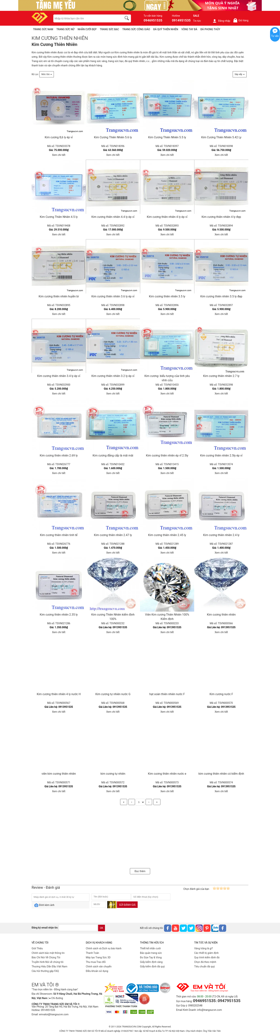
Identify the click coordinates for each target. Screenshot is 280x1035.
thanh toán (38, 65)
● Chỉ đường (56, 998)
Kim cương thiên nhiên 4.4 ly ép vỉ (112, 217)
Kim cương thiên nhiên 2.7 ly (221, 376)
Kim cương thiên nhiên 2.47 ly (113, 535)
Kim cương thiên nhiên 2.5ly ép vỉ (221, 455)
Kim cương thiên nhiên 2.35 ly (59, 614)
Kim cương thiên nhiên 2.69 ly (59, 455)
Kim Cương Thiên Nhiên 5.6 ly (113, 137)
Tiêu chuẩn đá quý (204, 966)
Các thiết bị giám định (206, 952)
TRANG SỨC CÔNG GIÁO (136, 29)
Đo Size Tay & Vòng (151, 957)
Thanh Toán (92, 952)
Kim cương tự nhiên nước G (112, 694)
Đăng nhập (221, 20)
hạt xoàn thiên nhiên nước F (167, 694)
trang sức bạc (116, 61)
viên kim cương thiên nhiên (59, 773)
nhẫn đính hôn (203, 56)
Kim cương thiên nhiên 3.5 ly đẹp (221, 296)
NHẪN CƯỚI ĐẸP (87, 29)
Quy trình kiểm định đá (206, 957)
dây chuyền (228, 56)
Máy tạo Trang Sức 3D (98, 957)
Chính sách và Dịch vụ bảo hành (103, 948)
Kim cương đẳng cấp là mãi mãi (112, 455)
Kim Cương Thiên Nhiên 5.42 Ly (221, 137)
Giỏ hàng (240, 20)
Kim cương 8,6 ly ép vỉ (59, 137)
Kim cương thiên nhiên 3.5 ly (167, 296)
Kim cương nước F (221, 694)
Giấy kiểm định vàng (151, 962)
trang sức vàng (98, 61)
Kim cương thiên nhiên (44, 52)
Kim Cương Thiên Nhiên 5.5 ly (167, 137)
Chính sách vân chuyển (99, 966)
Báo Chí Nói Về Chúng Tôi (46, 957)
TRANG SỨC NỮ (65, 29)
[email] (78, 928)
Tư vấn (275, 36)
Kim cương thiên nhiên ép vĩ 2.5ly (167, 455)
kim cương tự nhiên (112, 773)
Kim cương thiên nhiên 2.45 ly (167, 535)
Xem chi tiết (58, 154)
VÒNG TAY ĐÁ (189, 29)
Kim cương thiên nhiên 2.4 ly (221, 535)
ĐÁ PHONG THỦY (210, 29)
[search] (127, 18)
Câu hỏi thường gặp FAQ (45, 971)
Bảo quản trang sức (151, 952)
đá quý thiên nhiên (135, 61)
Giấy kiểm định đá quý (152, 966)
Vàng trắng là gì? (203, 948)
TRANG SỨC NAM (43, 29)
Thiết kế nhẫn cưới (150, 948)
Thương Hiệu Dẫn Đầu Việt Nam (49, 966)
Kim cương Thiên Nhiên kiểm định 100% (112, 617)
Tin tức (197, 20)
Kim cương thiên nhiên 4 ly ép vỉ (167, 217)
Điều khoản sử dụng (97, 971)
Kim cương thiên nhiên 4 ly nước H (59, 694)
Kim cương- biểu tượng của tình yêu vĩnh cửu (167, 378)
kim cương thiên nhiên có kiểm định (221, 773)
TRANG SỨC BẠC (109, 29)
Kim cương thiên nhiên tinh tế (58, 535)
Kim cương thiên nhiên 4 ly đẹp (221, 217)
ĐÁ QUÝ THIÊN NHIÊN (165, 29)
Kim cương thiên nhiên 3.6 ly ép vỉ (112, 296)
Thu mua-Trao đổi (96, 962)
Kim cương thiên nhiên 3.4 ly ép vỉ (58, 376)
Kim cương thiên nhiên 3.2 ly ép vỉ (112, 376)
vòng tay (216, 56)
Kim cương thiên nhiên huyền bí (59, 296)
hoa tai (240, 56)
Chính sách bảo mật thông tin (48, 952)
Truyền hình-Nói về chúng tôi (47, 962)
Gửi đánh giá (127, 904)
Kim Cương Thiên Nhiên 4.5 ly (58, 217)
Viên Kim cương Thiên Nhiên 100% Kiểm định (167, 617)
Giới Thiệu (37, 948)
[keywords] (86, 18)
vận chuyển (54, 65)
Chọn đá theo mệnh (205, 962)
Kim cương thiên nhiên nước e (167, 773)
